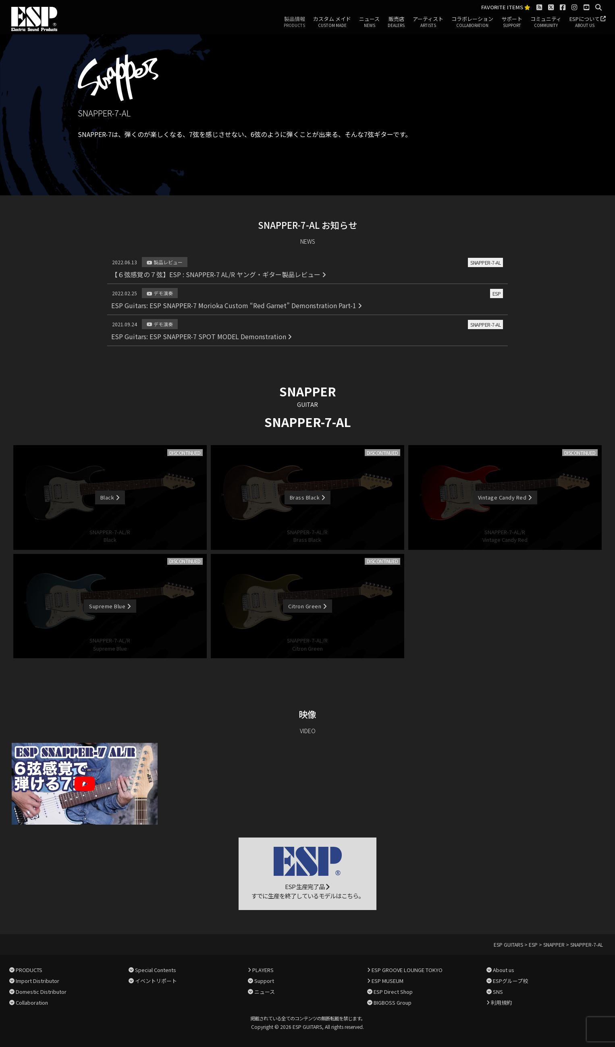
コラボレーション (472, 22)
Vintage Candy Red (505, 497)
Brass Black (307, 497)
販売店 (396, 22)
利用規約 (501, 1002)
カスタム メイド (332, 22)
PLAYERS (263, 970)
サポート (511, 22)
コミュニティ (545, 22)
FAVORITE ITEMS (505, 7)
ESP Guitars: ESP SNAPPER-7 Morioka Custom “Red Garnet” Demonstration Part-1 (236, 305)
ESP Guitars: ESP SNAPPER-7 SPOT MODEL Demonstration (201, 336)
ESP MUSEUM (387, 981)
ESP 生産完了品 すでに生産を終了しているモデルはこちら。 (307, 873)
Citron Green (307, 606)
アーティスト (428, 22)
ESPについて (584, 22)
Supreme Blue (110, 606)
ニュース (369, 22)
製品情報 (294, 22)
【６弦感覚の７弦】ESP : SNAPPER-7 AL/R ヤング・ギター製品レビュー (218, 274)
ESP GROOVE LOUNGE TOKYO (407, 970)
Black (110, 497)
